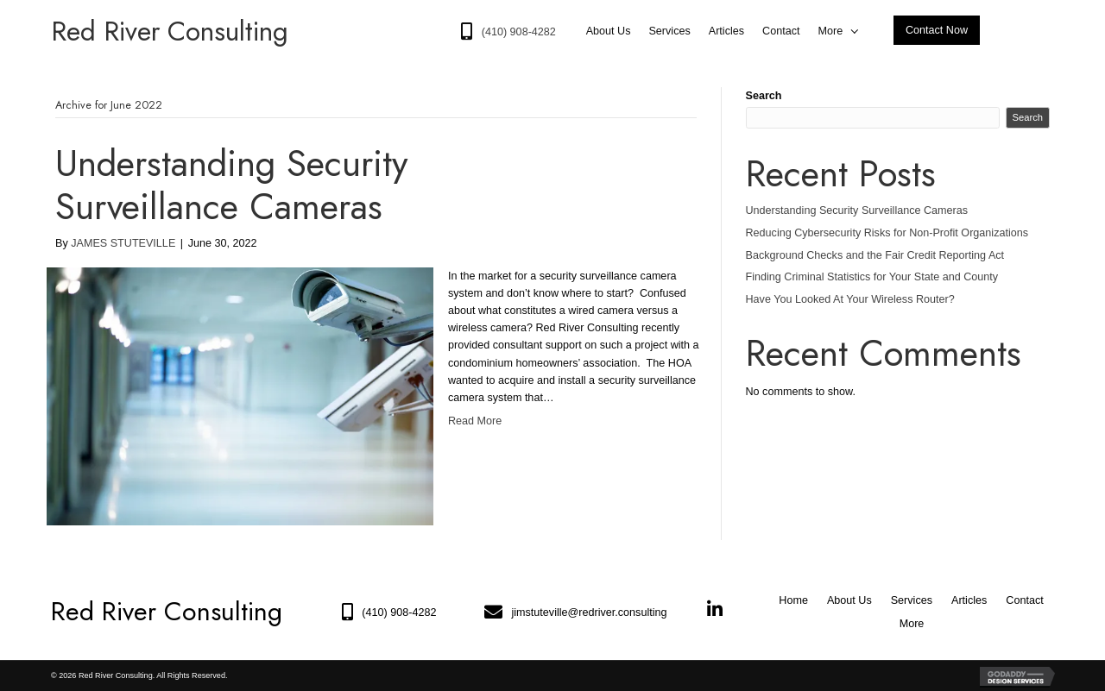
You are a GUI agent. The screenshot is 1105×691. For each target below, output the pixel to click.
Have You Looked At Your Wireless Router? (850, 299)
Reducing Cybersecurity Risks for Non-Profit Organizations (887, 233)
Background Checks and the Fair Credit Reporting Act (875, 255)
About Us (849, 600)
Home (793, 600)
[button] (936, 30)
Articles (969, 600)
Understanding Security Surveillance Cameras (231, 185)
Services (911, 600)
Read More (475, 421)
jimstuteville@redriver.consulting (588, 612)
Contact (1024, 600)
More (912, 624)
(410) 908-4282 (399, 612)
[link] (608, 31)
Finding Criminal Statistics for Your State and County (872, 277)
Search (764, 96)
